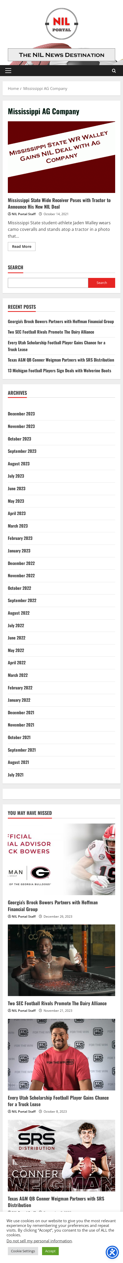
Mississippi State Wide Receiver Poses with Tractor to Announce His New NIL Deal (61, 157)
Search (15, 267)
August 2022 (19, 613)
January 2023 (19, 550)
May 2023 (16, 501)
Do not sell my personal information (39, 1240)
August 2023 (19, 463)
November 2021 (21, 725)
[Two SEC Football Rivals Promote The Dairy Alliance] (61, 960)
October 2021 (19, 737)
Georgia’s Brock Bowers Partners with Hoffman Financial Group (61, 321)
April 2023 (17, 513)
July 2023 (16, 476)
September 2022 (22, 600)
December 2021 (21, 712)
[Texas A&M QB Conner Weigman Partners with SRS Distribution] (61, 1155)
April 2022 (17, 662)
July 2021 (16, 774)
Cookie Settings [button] (23, 1251)
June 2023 (16, 488)
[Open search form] (114, 70)
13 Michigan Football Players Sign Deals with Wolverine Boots (59, 370)
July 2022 (16, 625)
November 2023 (21, 426)
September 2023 (22, 451)
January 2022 (19, 700)
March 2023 (18, 526)
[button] (8, 70)
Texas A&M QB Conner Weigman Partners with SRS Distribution (61, 360)
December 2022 (21, 563)
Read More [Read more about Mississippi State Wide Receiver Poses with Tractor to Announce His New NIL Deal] (24, 247)
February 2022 (20, 687)
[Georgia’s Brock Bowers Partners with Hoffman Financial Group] (61, 859)
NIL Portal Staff (24, 214)
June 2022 (16, 638)
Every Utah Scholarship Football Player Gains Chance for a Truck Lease (58, 1100)
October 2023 (19, 439)
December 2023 (21, 413)
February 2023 (20, 538)
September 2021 (22, 750)
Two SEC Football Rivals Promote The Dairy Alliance (51, 332)
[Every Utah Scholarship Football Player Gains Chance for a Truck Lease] (61, 1054)
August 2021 (18, 762)
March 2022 (18, 675)
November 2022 (21, 575)
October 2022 (19, 588)
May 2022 (16, 650)
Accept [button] (50, 1251)
